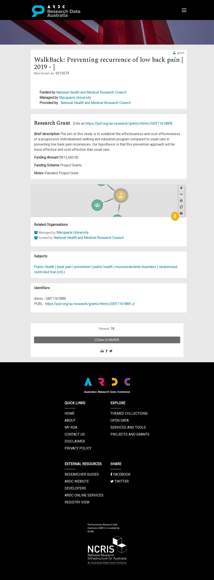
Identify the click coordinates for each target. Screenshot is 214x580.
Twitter (119, 481)
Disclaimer (75, 441)
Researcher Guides (82, 474)
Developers (75, 488)
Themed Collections (129, 413)
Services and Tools (128, 427)
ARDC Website (77, 481)
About (70, 420)
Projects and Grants (129, 434)
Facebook (120, 474)
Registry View (77, 502)
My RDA (71, 427)
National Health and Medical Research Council (91, 92)
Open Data (119, 420)
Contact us (75, 434)
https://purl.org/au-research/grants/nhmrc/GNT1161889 (128, 123)
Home (69, 413)
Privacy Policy (78, 448)
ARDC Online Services (84, 495)
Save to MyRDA (107, 340)
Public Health (44, 267)
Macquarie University (75, 98)
